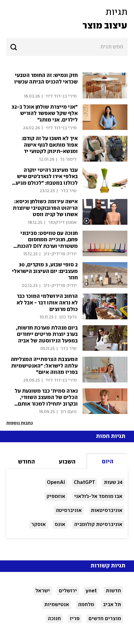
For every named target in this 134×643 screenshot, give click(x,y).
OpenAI (56, 482)
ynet (91, 590)
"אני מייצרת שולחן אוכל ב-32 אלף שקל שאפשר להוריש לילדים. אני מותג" (45, 113)
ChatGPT (84, 482)
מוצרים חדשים (104, 618)
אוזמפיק (55, 496)
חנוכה (54, 618)
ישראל (42, 590)
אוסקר (38, 524)
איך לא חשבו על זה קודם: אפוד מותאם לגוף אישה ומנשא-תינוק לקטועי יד (50, 145)
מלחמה (86, 604)
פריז (75, 618)
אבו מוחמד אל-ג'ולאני (98, 496)
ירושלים (68, 590)
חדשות (113, 590)
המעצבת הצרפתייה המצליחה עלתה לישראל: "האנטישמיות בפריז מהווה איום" (44, 366)
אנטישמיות (56, 604)
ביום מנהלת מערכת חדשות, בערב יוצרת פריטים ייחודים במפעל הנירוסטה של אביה (47, 334)
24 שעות (113, 482)
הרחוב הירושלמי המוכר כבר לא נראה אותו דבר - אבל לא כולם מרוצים (47, 303)
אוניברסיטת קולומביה (98, 524)
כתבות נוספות (19, 423)
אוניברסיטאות (106, 510)
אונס (60, 524)
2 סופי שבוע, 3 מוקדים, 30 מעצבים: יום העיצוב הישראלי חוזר (45, 271)
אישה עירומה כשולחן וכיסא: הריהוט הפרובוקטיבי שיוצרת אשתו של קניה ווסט (45, 208)
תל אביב (112, 604)
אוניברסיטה (69, 510)
